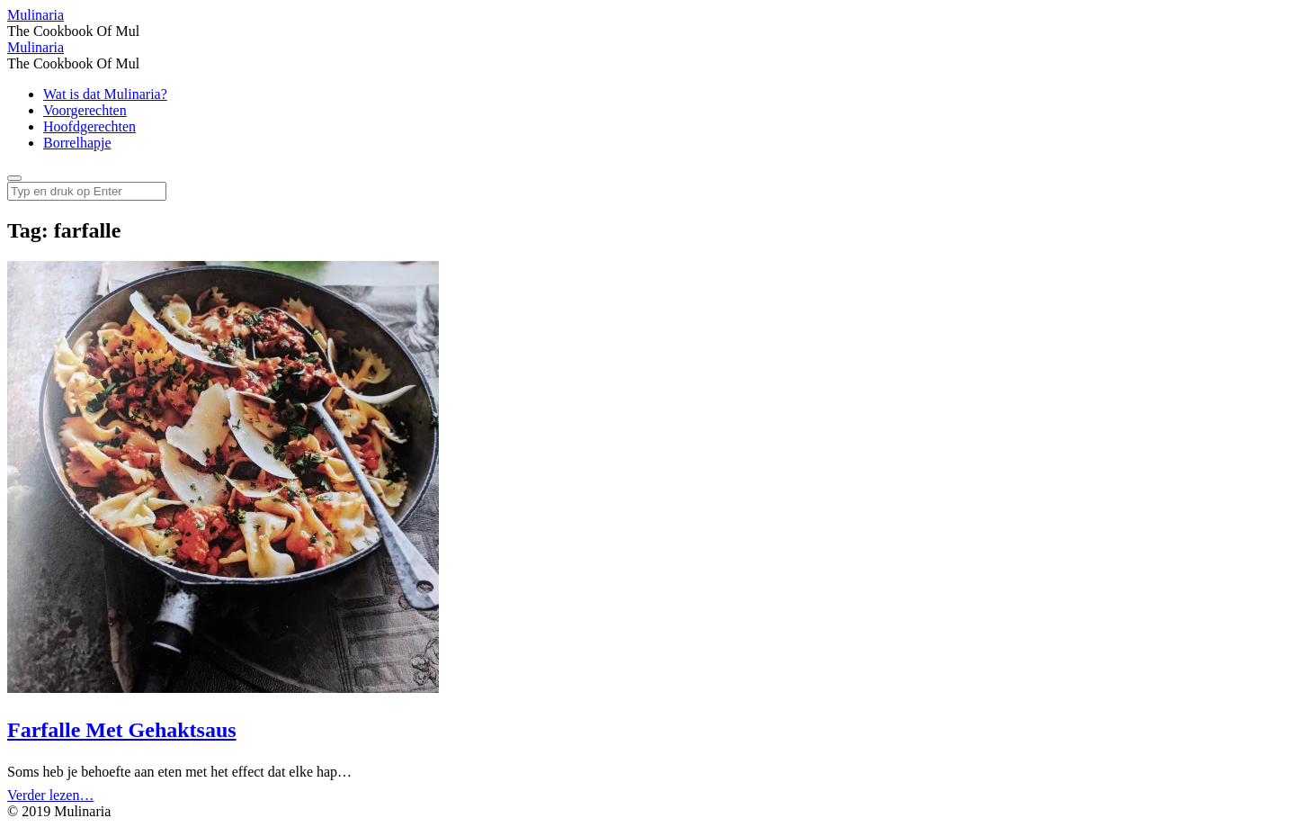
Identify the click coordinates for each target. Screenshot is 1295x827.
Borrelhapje (77, 142)
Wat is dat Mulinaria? (105, 94)
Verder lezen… (50, 795)
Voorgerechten (85, 110)
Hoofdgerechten (89, 126)
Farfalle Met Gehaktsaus (122, 730)
